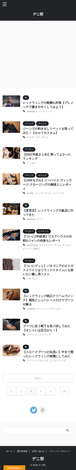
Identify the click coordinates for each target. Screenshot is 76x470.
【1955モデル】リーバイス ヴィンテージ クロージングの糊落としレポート (47, 184)
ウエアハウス (33, 137)
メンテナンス (42, 360)
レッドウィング (44, 111)
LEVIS (30, 193)
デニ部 (38, 14)
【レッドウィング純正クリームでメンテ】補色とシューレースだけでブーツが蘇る (48, 300)
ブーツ (39, 219)
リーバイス (58, 193)
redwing (31, 111)
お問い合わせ (38, 451)
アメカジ (31, 163)
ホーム (9, 451)
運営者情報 (22, 451)
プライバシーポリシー (59, 451)
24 (64, 391)
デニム (45, 137)
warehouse (32, 245)
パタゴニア (32, 278)
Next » (38, 378)
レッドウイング (52, 308)
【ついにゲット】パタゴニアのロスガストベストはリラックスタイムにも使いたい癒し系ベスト (48, 270)
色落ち (36, 248)
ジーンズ (39, 193)
